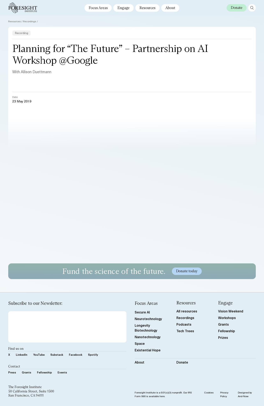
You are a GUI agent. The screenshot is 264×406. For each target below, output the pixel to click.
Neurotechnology (148, 318)
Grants (26, 372)
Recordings (29, 21)
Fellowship (44, 372)
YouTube (39, 354)
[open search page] (252, 8)
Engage (123, 8)
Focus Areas (98, 8)
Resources (147, 8)
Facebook (75, 354)
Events (62, 372)
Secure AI (142, 312)
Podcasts (183, 324)
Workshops (227, 317)
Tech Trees (185, 330)
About (170, 8)
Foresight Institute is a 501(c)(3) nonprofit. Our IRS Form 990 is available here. (163, 394)
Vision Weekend (230, 311)
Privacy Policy (224, 394)
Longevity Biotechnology (146, 328)
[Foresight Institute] (22, 7)
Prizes (223, 337)
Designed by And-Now (245, 394)
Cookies (209, 392)
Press (12, 372)
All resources (186, 311)
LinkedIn (21, 354)
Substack (56, 354)
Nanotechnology (148, 336)
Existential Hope (148, 349)
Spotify (93, 354)
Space (140, 343)
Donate (182, 362)
